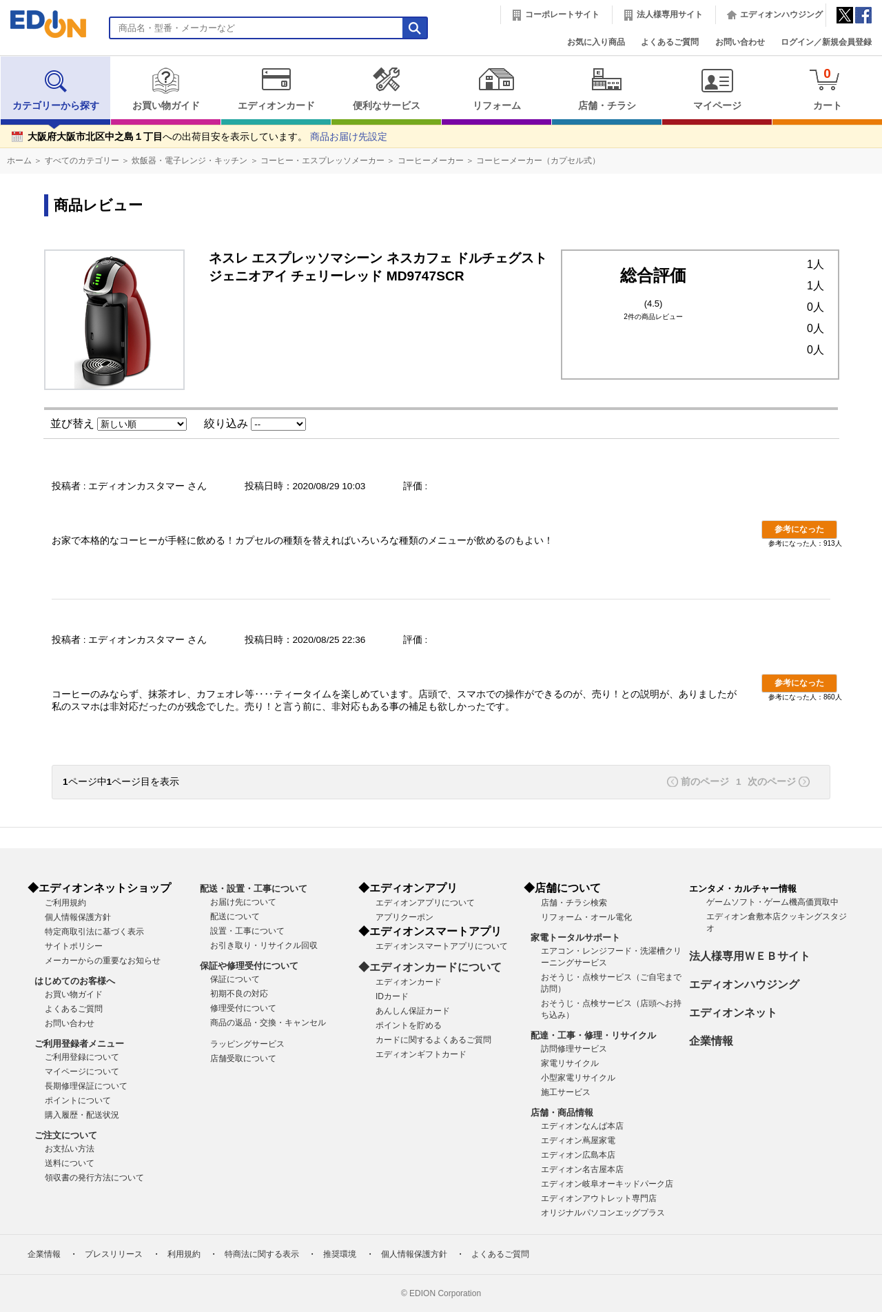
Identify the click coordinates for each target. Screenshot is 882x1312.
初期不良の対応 (239, 993)
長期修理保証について (86, 1086)
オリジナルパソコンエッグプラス (603, 1213)
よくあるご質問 (670, 42)
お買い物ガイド (165, 89)
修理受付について (243, 1008)
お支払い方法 (69, 1149)
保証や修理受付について (249, 966)
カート (827, 88)
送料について (69, 1163)
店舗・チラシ (607, 89)
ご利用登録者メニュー (79, 1043)
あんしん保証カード (413, 1011)
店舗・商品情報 (562, 1112)
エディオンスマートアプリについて (442, 946)
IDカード (392, 996)
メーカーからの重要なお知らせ (103, 960)
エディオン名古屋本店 (582, 1169)
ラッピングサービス (247, 1044)
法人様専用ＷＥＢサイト (749, 956)
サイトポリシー (74, 946)
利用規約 (184, 1254)
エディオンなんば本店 (582, 1126)
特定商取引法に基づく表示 (94, 931)
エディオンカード (276, 89)
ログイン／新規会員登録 (826, 42)
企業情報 (711, 1041)
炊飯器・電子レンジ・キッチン (189, 160)
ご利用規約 (65, 903)
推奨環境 (339, 1254)
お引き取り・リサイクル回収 (264, 945)
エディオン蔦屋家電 (578, 1140)
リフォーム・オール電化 (586, 917)
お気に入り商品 (596, 42)
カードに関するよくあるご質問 (433, 1040)
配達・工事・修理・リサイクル (593, 1035)
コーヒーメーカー (431, 160)
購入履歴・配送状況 (82, 1115)
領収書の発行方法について (94, 1177)
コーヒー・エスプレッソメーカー (322, 160)
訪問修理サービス (574, 1049)
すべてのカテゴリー (82, 160)
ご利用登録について (82, 1057)
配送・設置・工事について (253, 888)
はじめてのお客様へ (74, 981)
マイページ (717, 89)
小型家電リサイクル (578, 1078)
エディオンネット (733, 1012)
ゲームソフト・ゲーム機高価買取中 (772, 902)
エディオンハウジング (781, 14)
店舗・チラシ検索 (574, 903)
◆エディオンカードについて (430, 967)
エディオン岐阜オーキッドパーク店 (607, 1184)
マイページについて (82, 1071)
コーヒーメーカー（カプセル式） (538, 160)
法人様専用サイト (670, 14)
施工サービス (566, 1092)
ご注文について (65, 1135)
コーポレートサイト (562, 14)
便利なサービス (386, 89)
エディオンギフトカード (421, 1054)
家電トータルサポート (575, 937)
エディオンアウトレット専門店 (599, 1198)
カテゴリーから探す (55, 89)
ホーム (19, 160)
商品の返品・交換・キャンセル (268, 1022)
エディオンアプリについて (425, 903)
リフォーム (496, 89)
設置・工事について (247, 931)
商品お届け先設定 (348, 137)
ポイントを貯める (409, 1025)
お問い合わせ (740, 42)
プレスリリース (114, 1254)
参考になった (799, 529)
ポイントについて (78, 1100)
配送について (235, 916)
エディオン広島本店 (578, 1155)
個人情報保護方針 (78, 917)
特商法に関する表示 (262, 1254)
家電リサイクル (570, 1063)
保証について (235, 979)
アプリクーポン (404, 917)
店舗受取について (243, 1058)
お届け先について (243, 902)
